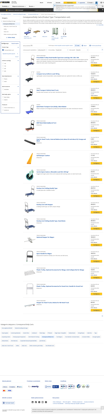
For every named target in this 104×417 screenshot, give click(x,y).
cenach (71, 45)
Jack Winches (42, 340)
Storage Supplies (96, 336)
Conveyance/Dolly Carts (33, 14)
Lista (78, 45)
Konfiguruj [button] (96, 65)
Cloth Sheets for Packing (33, 336)
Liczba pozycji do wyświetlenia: (30, 50)
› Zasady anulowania (89, 402)
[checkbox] (10, 50)
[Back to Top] (102, 408)
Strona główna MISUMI (6, 14)
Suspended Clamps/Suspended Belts (28, 340)
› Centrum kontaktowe (58, 403)
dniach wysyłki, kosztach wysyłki (62, 45)
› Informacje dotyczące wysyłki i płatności (75, 403)
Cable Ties (89, 333)
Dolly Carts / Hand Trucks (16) (10, 26)
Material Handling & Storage (19, 14)
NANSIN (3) (6, 110)
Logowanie (81, 2)
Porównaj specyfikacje (96, 45)
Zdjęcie (85, 45)
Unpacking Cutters (6, 336)
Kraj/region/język (9, 403)
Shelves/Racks (5, 340)
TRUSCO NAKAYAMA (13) (9, 107)
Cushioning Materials (15, 333)
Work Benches (14, 340)
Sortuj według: (51, 50)
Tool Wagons (59, 336)
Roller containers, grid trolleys (10, 34)
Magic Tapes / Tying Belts (60, 333)
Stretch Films (26, 333)
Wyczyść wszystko (15, 43)
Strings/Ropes (81, 333)
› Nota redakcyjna (57, 402)
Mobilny (48, 387)
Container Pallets (86, 336)
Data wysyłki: (72, 50)
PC (55, 387)
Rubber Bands (72, 333)
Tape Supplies (5, 333)
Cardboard (34, 333)
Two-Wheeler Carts (50, 345)
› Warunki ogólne (66, 402)
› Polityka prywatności (77, 402)
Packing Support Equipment (19, 336)
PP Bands (50, 333)
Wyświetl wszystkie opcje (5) (9, 53)
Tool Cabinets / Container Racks (72, 336)
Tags (96, 333)
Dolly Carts (6, 31)
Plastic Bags (42, 333)
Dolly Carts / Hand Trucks (7, 345)
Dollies (5, 29)
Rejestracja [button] (70, 2)
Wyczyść (16, 56)
